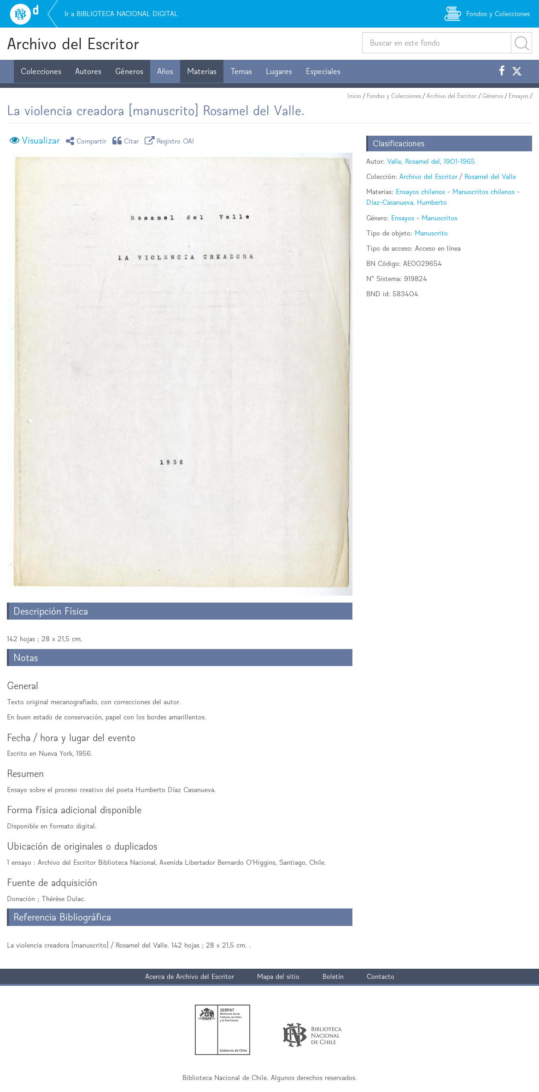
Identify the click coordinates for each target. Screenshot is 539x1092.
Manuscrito (431, 233)
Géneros (129, 71)
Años (165, 71)
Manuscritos (439, 217)
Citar (127, 140)
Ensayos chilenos (420, 191)
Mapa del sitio (278, 976)
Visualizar (41, 140)
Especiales (323, 71)
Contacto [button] (380, 976)
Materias (202, 71)
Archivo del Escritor (73, 43)
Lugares (279, 71)
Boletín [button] (333, 976)
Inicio (354, 96)
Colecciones (41, 71)
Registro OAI (171, 140)
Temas (241, 71)
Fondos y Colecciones (394, 96)
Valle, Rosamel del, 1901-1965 (431, 161)
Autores (88, 71)
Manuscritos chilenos (483, 191)
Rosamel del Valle (490, 176)
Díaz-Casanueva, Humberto (406, 202)
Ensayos (518, 96)
